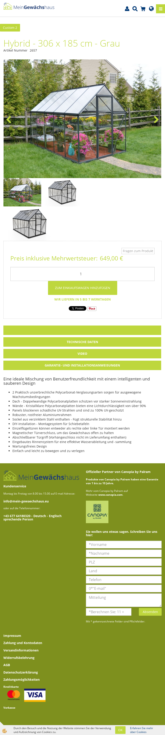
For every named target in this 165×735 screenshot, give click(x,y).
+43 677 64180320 (17, 516)
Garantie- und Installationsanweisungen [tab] (82, 365)
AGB (6, 665)
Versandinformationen (21, 650)
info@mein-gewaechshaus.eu (26, 501)
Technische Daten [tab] (82, 342)
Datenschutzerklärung (20, 672)
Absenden (150, 612)
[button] (156, 120)
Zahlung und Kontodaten (22, 643)
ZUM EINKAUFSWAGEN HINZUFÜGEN (82, 288)
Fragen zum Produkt (138, 251)
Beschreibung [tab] (82, 330)
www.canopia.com (110, 495)
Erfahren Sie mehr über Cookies (141, 730)
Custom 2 (10, 27)
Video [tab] (82, 353)
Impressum (12, 635)
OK (120, 730)
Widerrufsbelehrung (18, 658)
